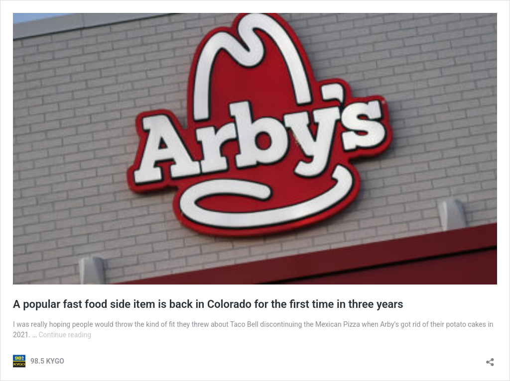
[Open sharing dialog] (490, 359)
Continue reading (64, 335)
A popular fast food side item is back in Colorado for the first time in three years (208, 304)
